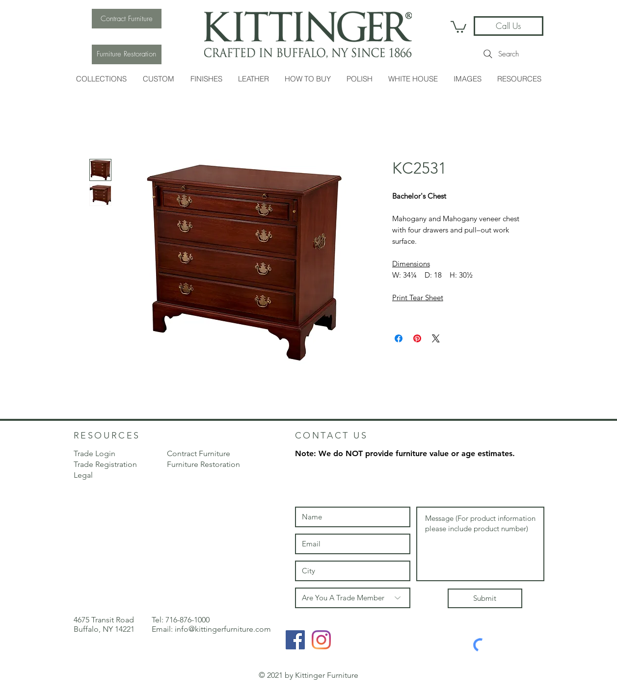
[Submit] (485, 598)
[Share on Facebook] (398, 338)
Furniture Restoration (203, 464)
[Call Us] (508, 26)
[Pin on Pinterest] (417, 338)
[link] (458, 26)
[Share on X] (436, 338)
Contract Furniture (198, 453)
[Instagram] (321, 639)
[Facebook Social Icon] (295, 639)
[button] (101, 78)
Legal (83, 475)
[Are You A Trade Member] (352, 598)
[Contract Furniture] (126, 18)
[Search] (500, 54)
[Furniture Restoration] (126, 54)
